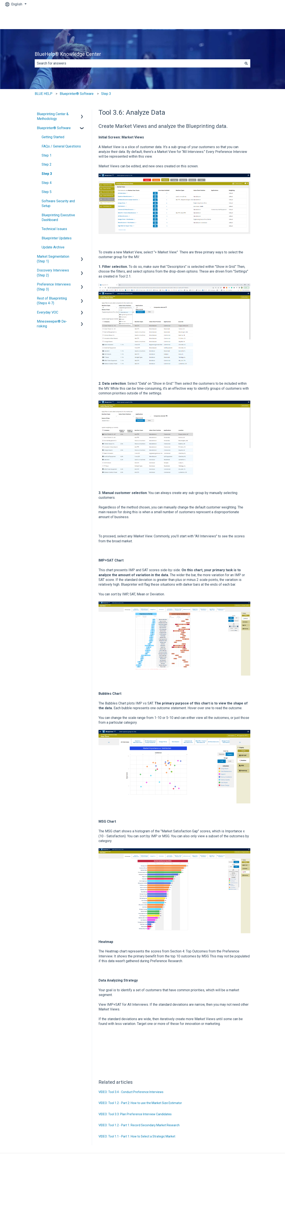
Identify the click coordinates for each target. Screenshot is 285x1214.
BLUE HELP (43, 94)
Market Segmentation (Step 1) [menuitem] (53, 258)
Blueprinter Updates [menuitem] (57, 238)
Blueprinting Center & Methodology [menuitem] (53, 116)
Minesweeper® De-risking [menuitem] (52, 323)
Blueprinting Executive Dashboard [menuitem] (58, 217)
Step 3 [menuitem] (47, 174)
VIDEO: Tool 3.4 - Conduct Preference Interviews (131, 1092)
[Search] (246, 63)
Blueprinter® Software (77, 94)
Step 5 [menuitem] (47, 192)
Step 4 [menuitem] (47, 183)
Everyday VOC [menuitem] (47, 312)
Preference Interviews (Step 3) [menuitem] (54, 286)
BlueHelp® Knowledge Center (68, 54)
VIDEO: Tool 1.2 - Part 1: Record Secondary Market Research (139, 1125)
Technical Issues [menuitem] (54, 229)
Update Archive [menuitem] (53, 247)
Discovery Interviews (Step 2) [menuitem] (53, 272)
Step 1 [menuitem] (47, 155)
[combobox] (138, 63)
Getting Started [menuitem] (53, 137)
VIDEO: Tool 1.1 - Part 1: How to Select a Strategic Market (137, 1136)
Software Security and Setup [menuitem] (58, 203)
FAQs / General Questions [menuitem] (61, 146)
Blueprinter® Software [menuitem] (54, 128)
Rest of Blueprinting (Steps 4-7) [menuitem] (52, 300)
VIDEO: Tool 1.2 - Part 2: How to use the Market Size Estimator (140, 1103)
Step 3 (106, 94)
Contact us (268, 19)
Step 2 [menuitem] (47, 164)
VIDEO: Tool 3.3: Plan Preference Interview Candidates (135, 1114)
